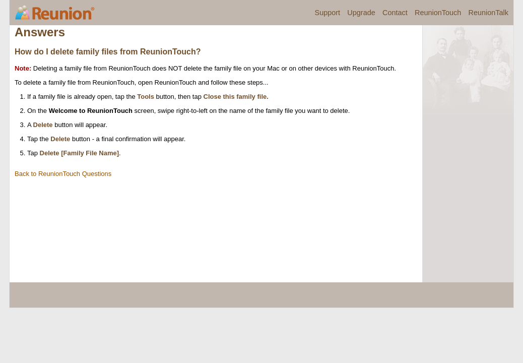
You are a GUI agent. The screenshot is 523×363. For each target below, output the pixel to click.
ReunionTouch (438, 13)
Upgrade (361, 13)
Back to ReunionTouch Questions (63, 173)
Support (328, 13)
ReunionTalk (488, 13)
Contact (395, 13)
